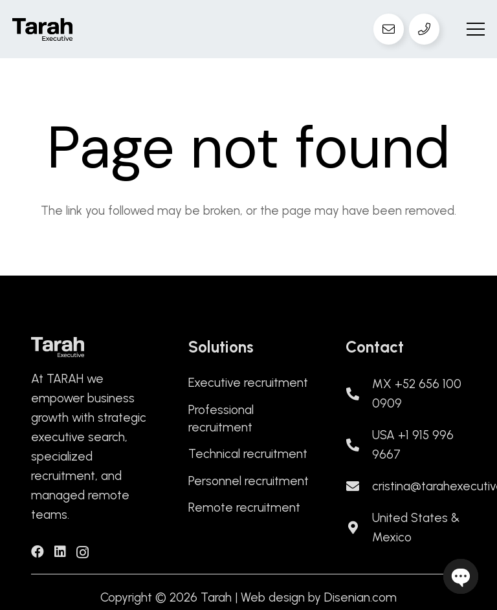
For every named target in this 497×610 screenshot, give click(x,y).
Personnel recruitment (248, 481)
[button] (475, 29)
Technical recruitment (247, 453)
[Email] (388, 29)
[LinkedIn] (60, 551)
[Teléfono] (424, 29)
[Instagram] (82, 552)
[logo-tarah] (42, 29)
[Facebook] (37, 551)
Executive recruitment (248, 382)
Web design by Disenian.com (319, 597)
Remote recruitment (244, 507)
